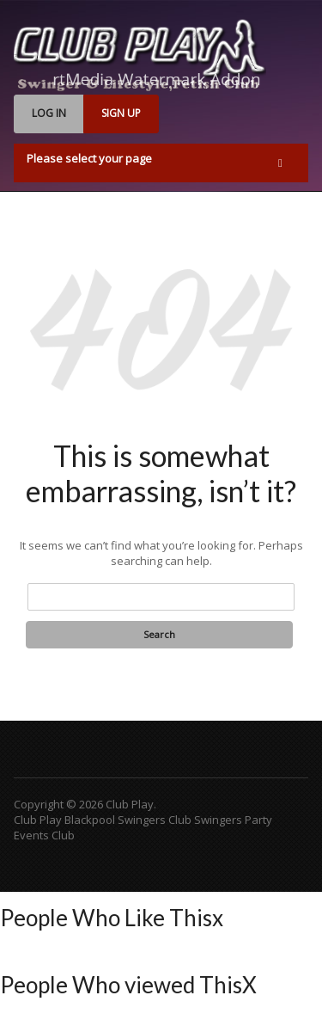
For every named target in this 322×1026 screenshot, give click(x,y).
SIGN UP (121, 113)
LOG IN (49, 113)
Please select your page (89, 158)
